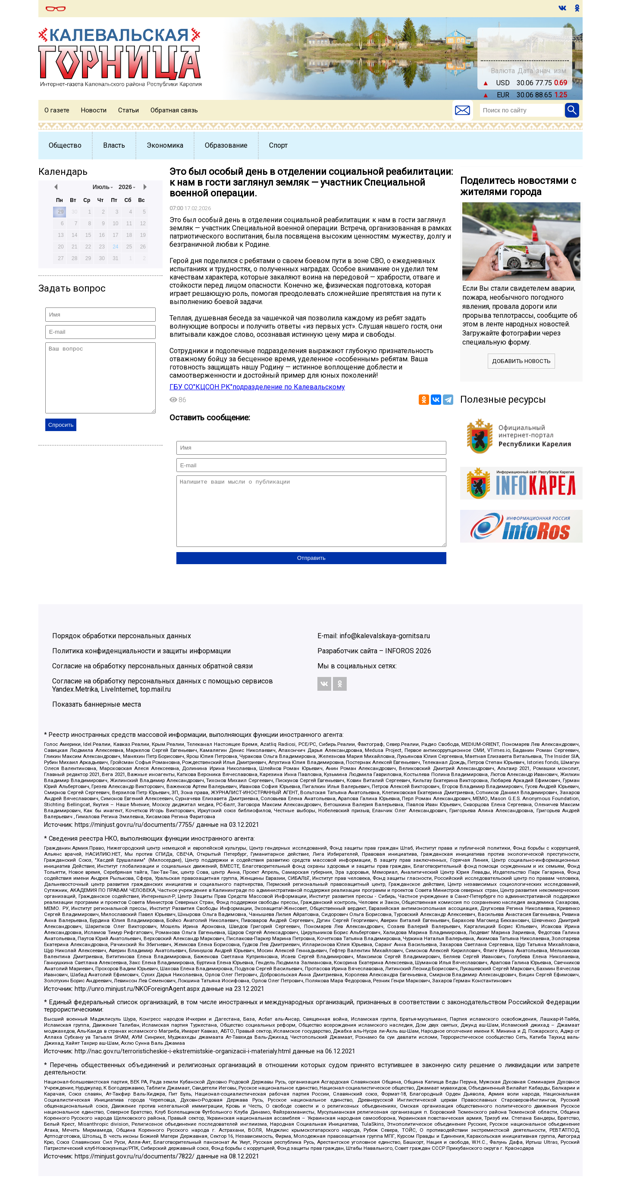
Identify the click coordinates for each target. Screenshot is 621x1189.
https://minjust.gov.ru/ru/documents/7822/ (134, 1169)
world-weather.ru (525, 48)
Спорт (278, 145)
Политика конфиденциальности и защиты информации (141, 664)
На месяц (525, 40)
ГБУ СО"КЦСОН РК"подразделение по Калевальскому (257, 387)
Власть (114, 145)
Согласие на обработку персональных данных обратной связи (152, 679)
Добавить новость (521, 361)
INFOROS (399, 664)
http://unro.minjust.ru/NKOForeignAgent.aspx (137, 1002)
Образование (226, 145)
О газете (56, 110)
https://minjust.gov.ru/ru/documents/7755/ (134, 837)
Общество (65, 145)
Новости (94, 110)
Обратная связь (174, 110)
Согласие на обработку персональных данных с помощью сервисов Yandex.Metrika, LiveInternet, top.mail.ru (162, 698)
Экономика (165, 145)
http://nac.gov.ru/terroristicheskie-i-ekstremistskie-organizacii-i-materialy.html (183, 1064)
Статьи (128, 110)
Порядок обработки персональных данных (121, 649)
